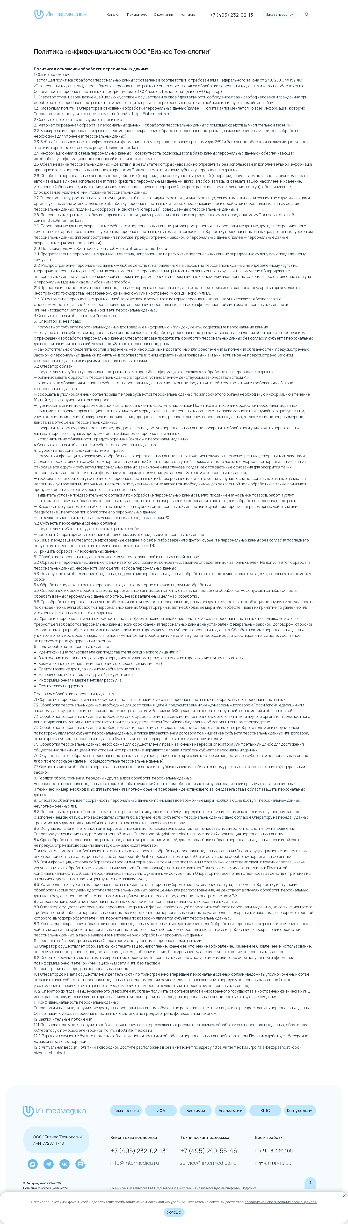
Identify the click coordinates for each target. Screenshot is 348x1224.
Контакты (188, 14)
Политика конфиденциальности (45, 1188)
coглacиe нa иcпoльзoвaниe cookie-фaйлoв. (281, 1202)
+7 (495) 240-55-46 (208, 1150)
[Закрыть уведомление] (344, 1195)
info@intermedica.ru (134, 1162)
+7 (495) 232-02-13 (138, 1150)
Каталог (113, 14)
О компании (163, 14)
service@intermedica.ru (208, 1162)
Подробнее (248, 1188)
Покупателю (137, 14)
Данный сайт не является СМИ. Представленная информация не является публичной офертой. (175, 1188)
